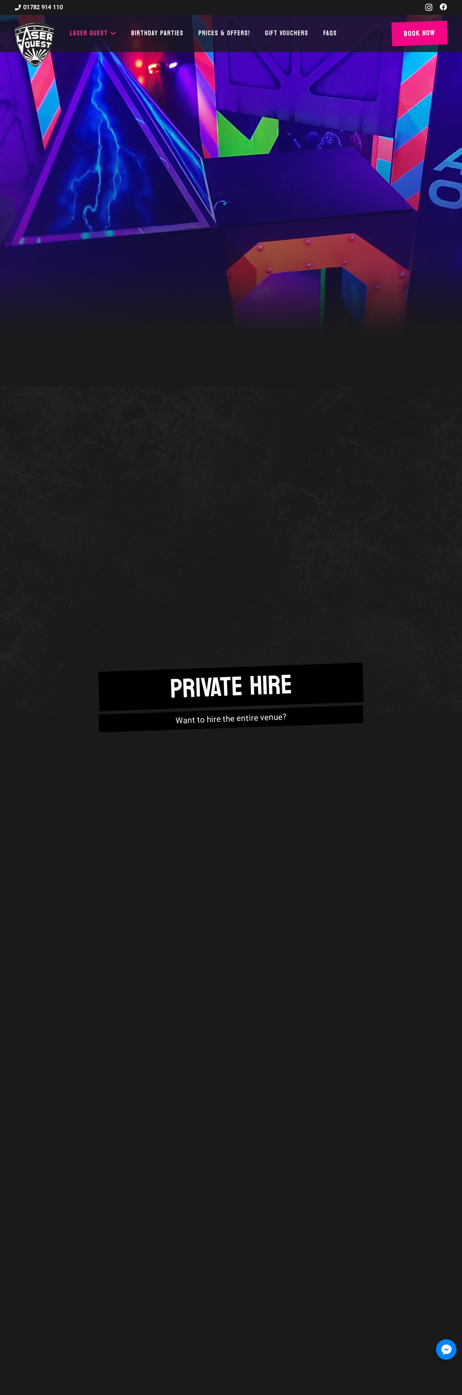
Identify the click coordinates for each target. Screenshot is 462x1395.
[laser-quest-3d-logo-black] (34, 44)
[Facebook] (443, 7)
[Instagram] (428, 7)
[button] (112, 33)
